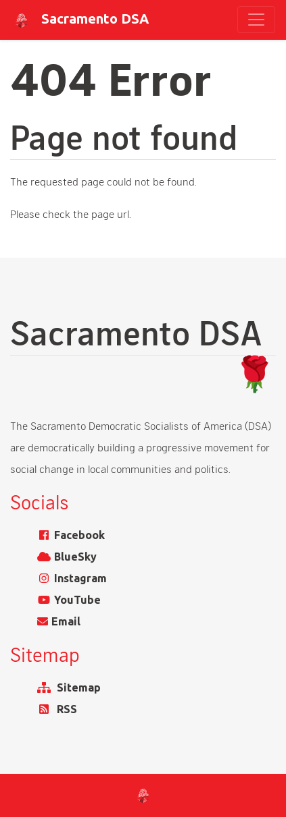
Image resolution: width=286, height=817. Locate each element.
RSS (67, 709)
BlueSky (75, 557)
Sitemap (79, 687)
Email (65, 621)
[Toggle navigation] (256, 19)
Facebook (79, 535)
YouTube (77, 600)
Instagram (80, 578)
